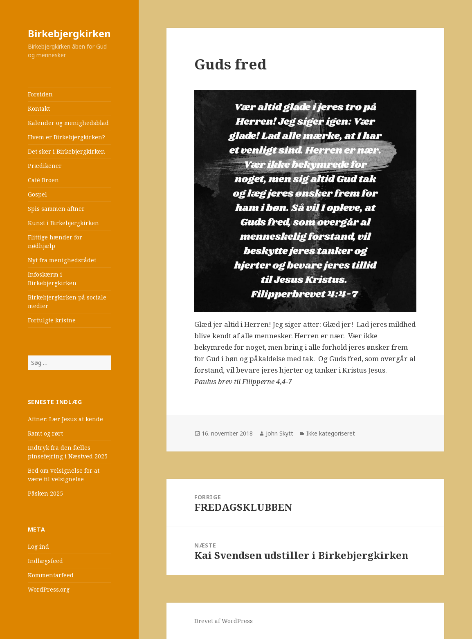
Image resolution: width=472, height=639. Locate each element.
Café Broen (43, 180)
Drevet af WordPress (223, 621)
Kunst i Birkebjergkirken (63, 223)
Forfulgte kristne (52, 320)
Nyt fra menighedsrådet (62, 260)
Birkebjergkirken (69, 33)
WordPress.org (49, 589)
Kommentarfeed (51, 575)
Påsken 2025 (45, 493)
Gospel (37, 194)
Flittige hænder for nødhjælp (55, 241)
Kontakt (39, 108)
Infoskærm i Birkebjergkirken (52, 278)
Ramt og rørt (45, 433)
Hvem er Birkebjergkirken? (66, 137)
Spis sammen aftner (56, 208)
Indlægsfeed (45, 561)
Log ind (38, 546)
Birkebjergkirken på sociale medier (67, 301)
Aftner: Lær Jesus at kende (65, 419)
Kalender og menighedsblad (68, 123)
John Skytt (279, 433)
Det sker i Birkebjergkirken (66, 151)
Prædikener (45, 166)
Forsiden (40, 94)
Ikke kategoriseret (330, 433)
